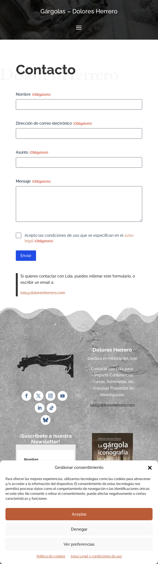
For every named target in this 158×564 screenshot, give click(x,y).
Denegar (79, 529)
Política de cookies (51, 556)
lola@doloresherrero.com (42, 293)
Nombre (33, 94)
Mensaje (33, 181)
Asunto (32, 152)
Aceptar (79, 514)
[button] (150, 468)
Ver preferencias (79, 544)
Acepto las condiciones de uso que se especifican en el (79, 238)
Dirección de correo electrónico (54, 123)
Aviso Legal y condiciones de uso (96, 556)
